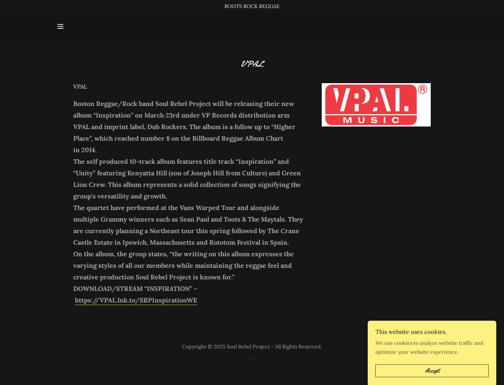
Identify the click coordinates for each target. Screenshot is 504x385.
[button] (60, 26)
